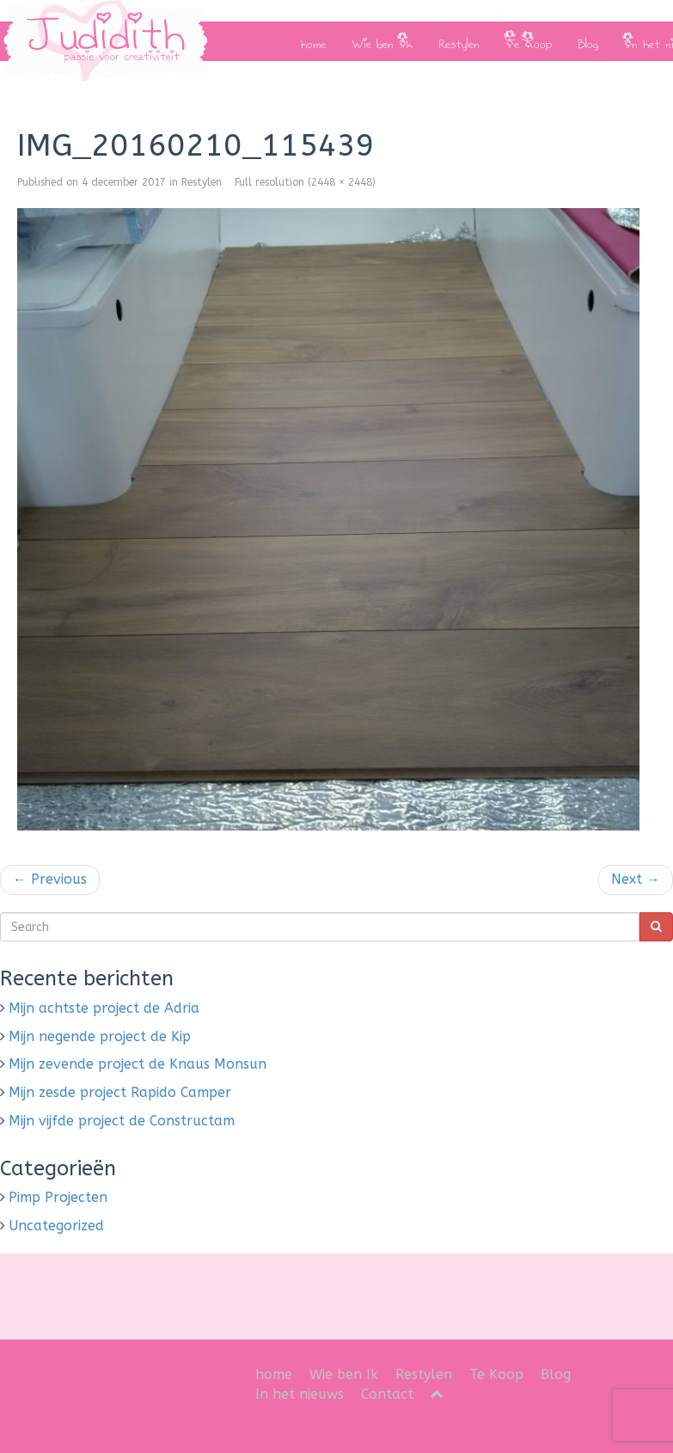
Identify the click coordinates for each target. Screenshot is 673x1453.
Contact (387, 1394)
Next (635, 879)
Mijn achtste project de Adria (104, 1008)
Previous (50, 879)
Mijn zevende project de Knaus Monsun (137, 1064)
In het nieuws (299, 1394)
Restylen (459, 41)
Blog (588, 41)
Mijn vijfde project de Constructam (122, 1121)
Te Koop (528, 41)
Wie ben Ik (382, 41)
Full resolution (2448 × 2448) (305, 182)
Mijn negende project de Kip (100, 1036)
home (313, 41)
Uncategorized (56, 1225)
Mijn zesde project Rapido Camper (120, 1092)
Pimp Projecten (58, 1197)
